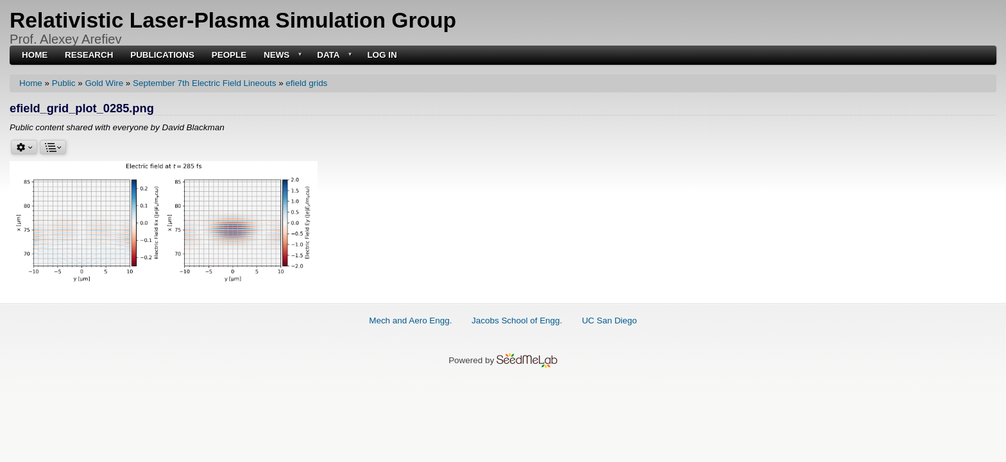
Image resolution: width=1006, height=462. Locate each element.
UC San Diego (609, 320)
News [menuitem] (281, 55)
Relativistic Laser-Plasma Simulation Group (233, 20)
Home (30, 83)
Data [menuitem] (333, 55)
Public (64, 83)
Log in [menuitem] (381, 55)
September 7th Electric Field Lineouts (204, 83)
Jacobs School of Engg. (517, 320)
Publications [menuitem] (162, 55)
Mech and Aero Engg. (410, 320)
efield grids (306, 83)
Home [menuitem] (34, 55)
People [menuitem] (229, 55)
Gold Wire (104, 83)
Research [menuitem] (89, 55)
